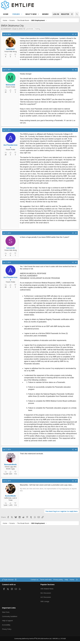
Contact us (34, 583)
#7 (76, 534)
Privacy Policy (7, 630)
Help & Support (7, 621)
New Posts (6, 613)
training (37, 29)
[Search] (77, 14)
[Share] (72, 34)
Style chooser (8, 583)
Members (46, 14)
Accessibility (6, 625)
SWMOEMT (7, 29)
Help (66, 583)
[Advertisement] (36, 76)
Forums (16, 14)
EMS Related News (47, 591)
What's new (30, 14)
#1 (76, 34)
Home (5, 14)
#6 (76, 503)
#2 (76, 96)
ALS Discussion (46, 599)
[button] (21, 14)
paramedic (29, 29)
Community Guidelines (10, 617)
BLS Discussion (46, 595)
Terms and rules (46, 583)
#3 (76, 157)
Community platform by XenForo (33, 638)
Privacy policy (58, 583)
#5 (76, 315)
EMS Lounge (45, 603)
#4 (76, 286)
